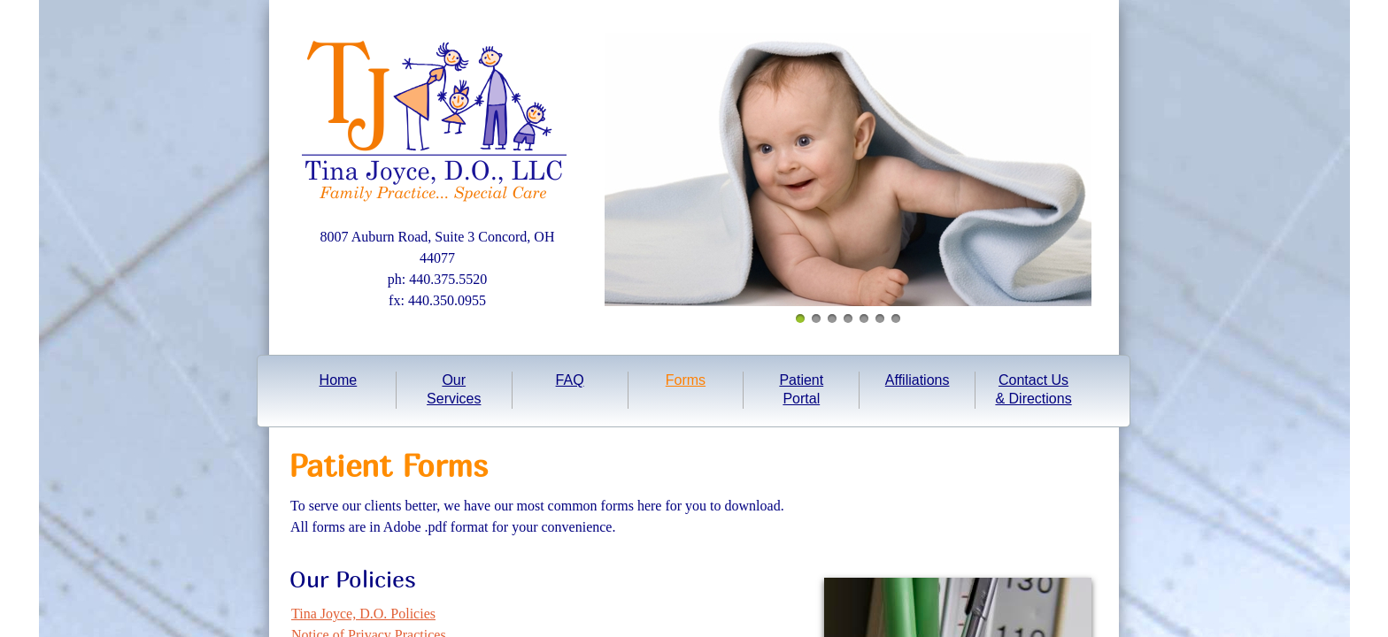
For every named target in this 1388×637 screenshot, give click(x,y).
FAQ (570, 380)
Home (339, 380)
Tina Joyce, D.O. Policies (363, 613)
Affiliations (917, 380)
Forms (686, 380)
